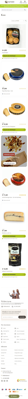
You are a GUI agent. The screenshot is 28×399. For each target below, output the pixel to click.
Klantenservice (4, 350)
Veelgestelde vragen (19, 352)
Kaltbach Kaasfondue (7, 271)
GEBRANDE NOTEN (9, 154)
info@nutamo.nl (5, 306)
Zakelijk (2, 361)
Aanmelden (22, 317)
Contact (2, 355)
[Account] (21, 1)
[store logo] (16, 2)
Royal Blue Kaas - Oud (7, 91)
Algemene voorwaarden (19, 358)
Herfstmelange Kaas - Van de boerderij (11, 197)
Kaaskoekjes (5, 52)
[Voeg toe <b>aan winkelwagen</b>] (14, 55)
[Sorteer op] (20, 21)
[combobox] (14, 9)
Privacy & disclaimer (18, 355)
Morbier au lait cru (6, 233)
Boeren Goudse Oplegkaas (8, 126)
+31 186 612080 (15, 306)
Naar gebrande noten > (9, 163)
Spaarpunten (3, 352)
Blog (15, 363)
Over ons (3, 358)
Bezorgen (3, 363)
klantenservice (18, 303)
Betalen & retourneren (19, 350)
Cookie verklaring (18, 361)
